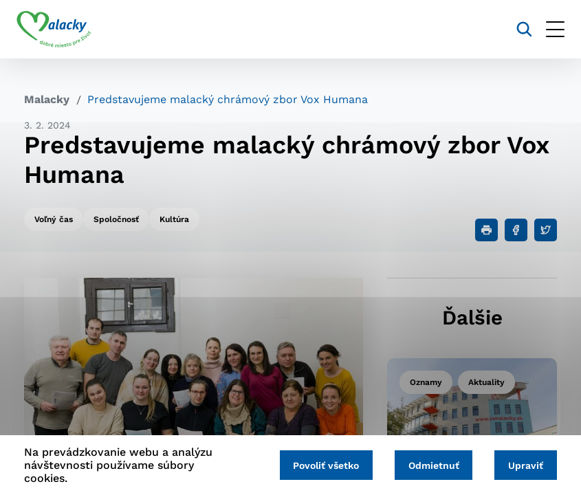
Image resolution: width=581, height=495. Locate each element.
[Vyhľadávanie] (517, 29)
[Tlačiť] (486, 230)
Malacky (46, 99)
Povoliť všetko (318, 465)
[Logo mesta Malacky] (61, 29)
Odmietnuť (429, 465)
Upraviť (524, 465)
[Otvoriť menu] (547, 29)
